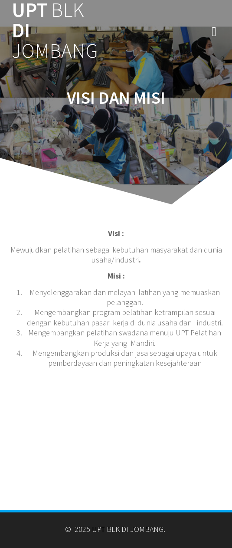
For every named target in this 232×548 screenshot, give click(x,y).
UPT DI (55, 30)
